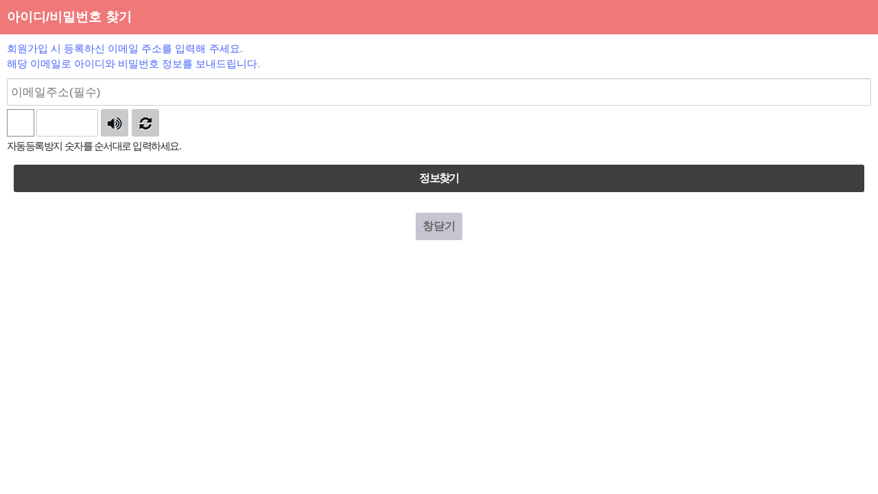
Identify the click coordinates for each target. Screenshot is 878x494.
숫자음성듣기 (114, 123)
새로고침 (145, 123)
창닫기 (439, 226)
